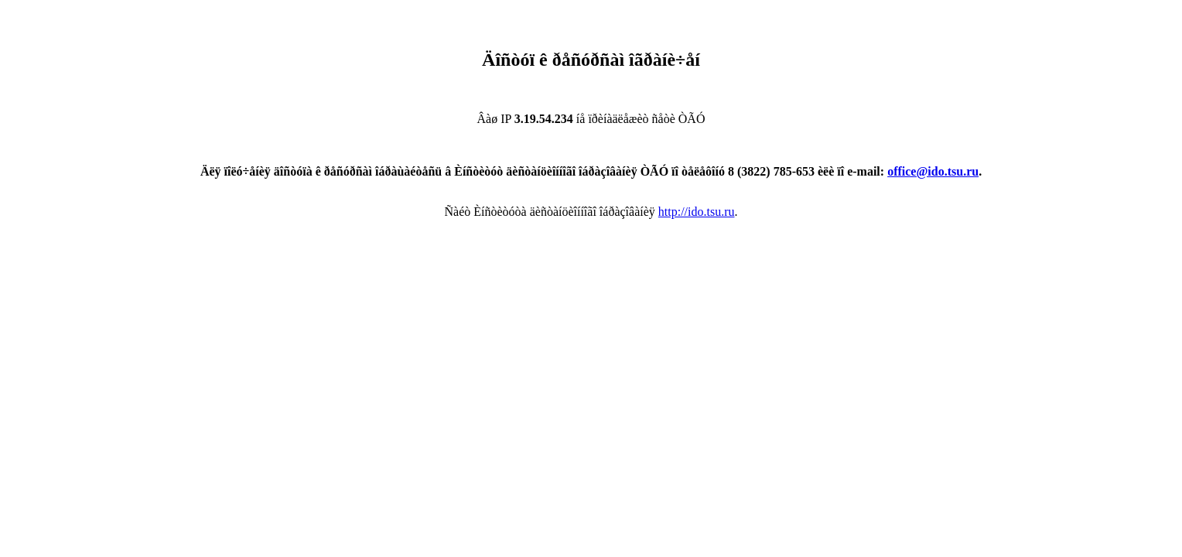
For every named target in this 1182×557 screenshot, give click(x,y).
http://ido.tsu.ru (696, 211)
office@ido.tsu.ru (933, 171)
